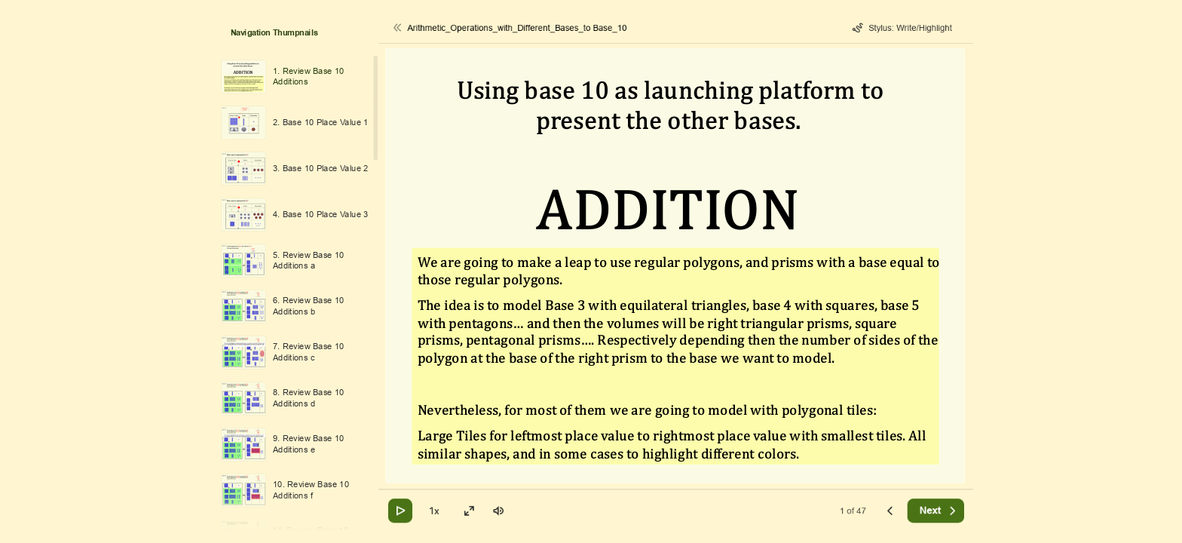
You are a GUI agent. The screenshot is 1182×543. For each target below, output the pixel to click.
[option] (293, 77)
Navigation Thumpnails (274, 33)
